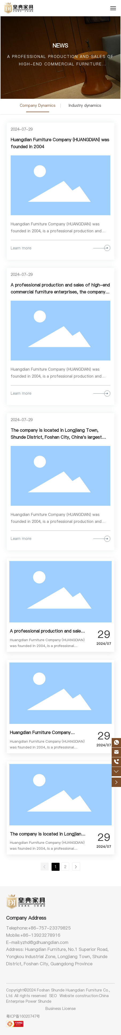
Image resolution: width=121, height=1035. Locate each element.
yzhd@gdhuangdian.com (44, 942)
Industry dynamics (85, 105)
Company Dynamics (37, 105)
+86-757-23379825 (49, 928)
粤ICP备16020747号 (23, 1016)
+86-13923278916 (40, 935)
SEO (53, 995)
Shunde (44, 1001)
